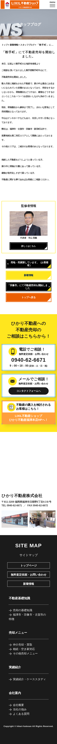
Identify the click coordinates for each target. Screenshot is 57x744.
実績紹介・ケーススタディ (29, 679)
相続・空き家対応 (24, 649)
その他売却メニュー (25, 653)
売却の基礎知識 (22, 610)
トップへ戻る (28, 297)
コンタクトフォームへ (28, 391)
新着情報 (14, 45)
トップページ (28, 565)
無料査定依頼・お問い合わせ (28, 574)
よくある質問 (21, 713)
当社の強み (20, 709)
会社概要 (18, 705)
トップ (5, 45)
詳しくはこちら (28, 246)
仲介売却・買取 (22, 644)
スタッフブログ (27, 45)
